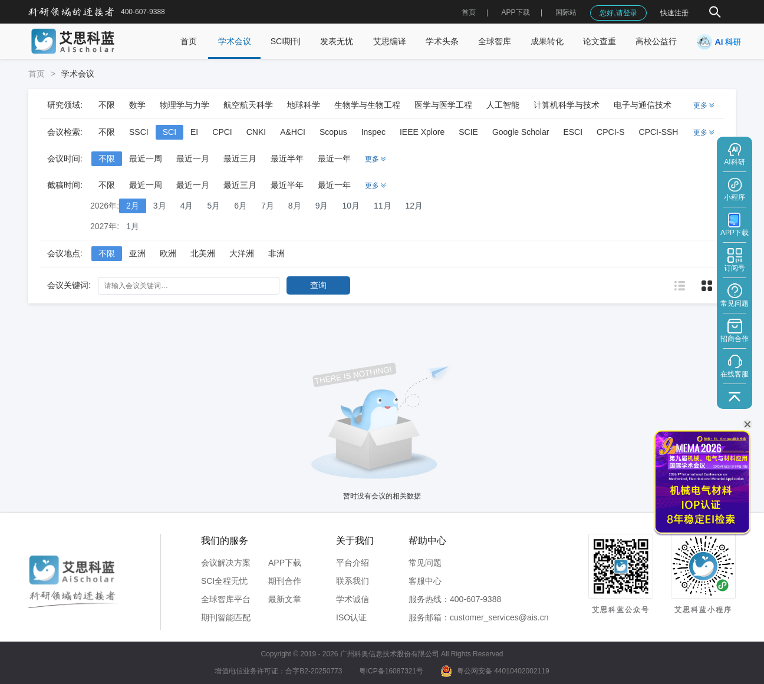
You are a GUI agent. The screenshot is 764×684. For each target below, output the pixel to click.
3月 (159, 205)
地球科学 (303, 105)
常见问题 (425, 562)
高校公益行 (656, 41)
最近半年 (287, 158)
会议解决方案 (226, 562)
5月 (213, 205)
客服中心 (425, 581)
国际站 (566, 12)
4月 (186, 205)
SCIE (468, 132)
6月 (240, 205)
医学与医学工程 (443, 105)
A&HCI (292, 132)
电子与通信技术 (642, 105)
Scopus (333, 132)
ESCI (572, 132)
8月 (294, 205)
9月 (321, 205)
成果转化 (547, 41)
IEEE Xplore (422, 132)
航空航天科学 (248, 105)
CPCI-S (610, 132)
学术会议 (234, 41)
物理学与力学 (184, 105)
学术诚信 (352, 599)
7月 (267, 205)
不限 (106, 105)
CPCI (222, 132)
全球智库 (494, 41)
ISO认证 (351, 617)
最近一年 (334, 158)
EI (194, 132)
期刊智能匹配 (226, 617)
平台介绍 (352, 562)
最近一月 (192, 158)
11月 (382, 205)
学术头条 (442, 41)
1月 (132, 226)
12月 (414, 205)
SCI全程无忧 (224, 581)
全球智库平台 (226, 599)
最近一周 (145, 158)
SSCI (139, 132)
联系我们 (352, 581)
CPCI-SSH (659, 132)
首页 (469, 12)
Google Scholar (520, 132)
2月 (132, 205)
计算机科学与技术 (567, 105)
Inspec (373, 132)
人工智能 (502, 105)
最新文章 (284, 599)
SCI (169, 132)
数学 (137, 105)
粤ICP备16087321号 (391, 671)
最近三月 (239, 158)
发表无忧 (336, 41)
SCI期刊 (286, 41)
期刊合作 (284, 581)
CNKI (256, 132)
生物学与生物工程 (367, 105)
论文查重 (599, 41)
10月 (351, 205)
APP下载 (284, 562)
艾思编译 (389, 41)
